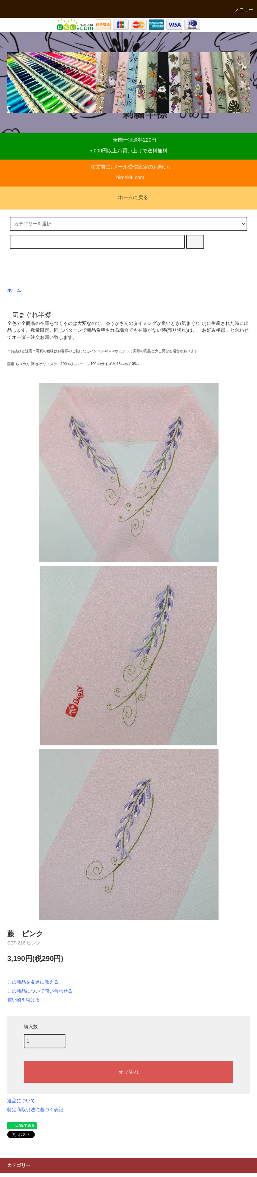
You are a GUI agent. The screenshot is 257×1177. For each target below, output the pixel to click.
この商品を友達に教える (33, 982)
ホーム (14, 290)
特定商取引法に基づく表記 (35, 1109)
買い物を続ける (23, 999)
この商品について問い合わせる (40, 991)
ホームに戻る (128, 197)
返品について (21, 1100)
